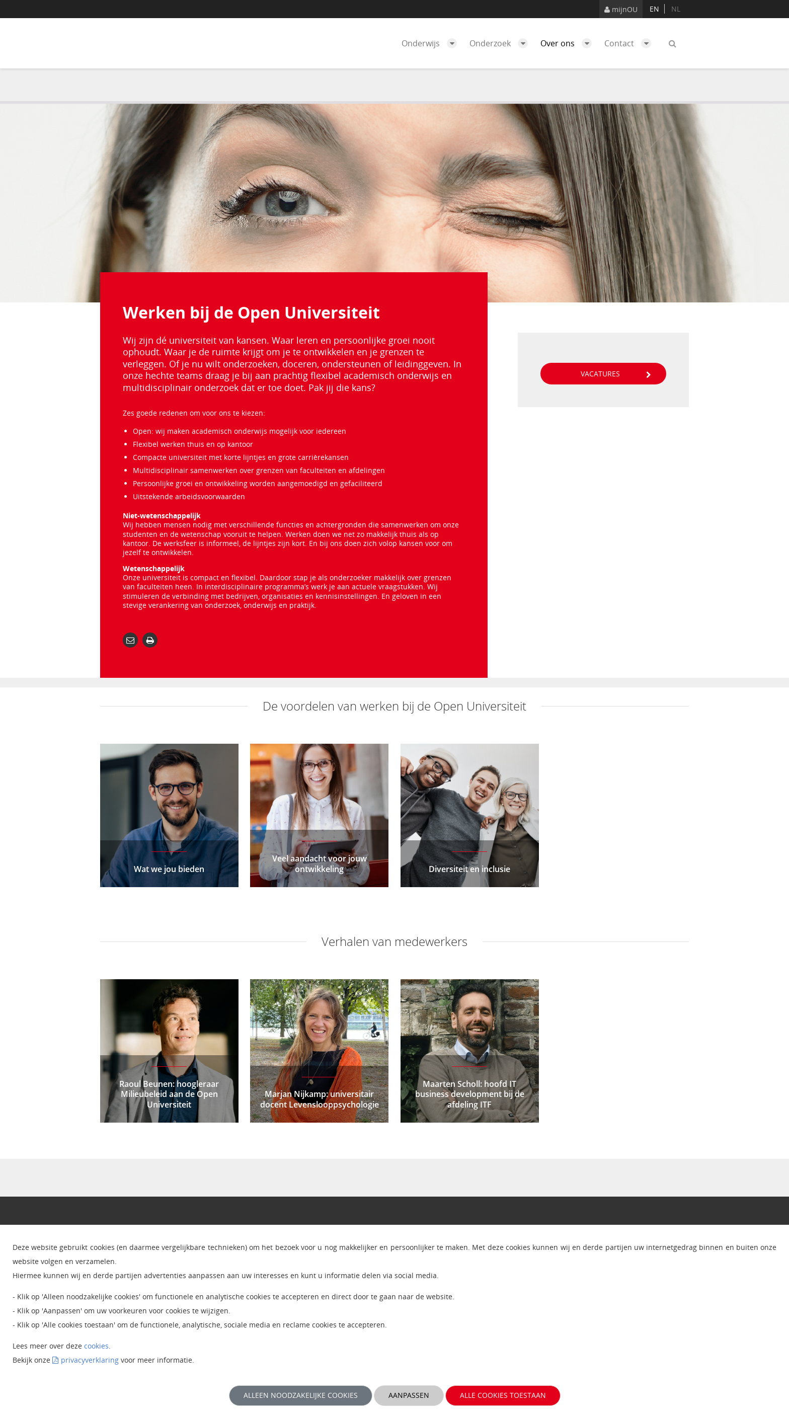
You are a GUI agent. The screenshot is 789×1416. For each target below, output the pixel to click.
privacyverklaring (90, 1360)
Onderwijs (432, 43)
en (654, 9)
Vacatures (616, 373)
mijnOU (621, 9)
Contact (630, 43)
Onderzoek (501, 43)
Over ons (568, 43)
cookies (96, 1346)
